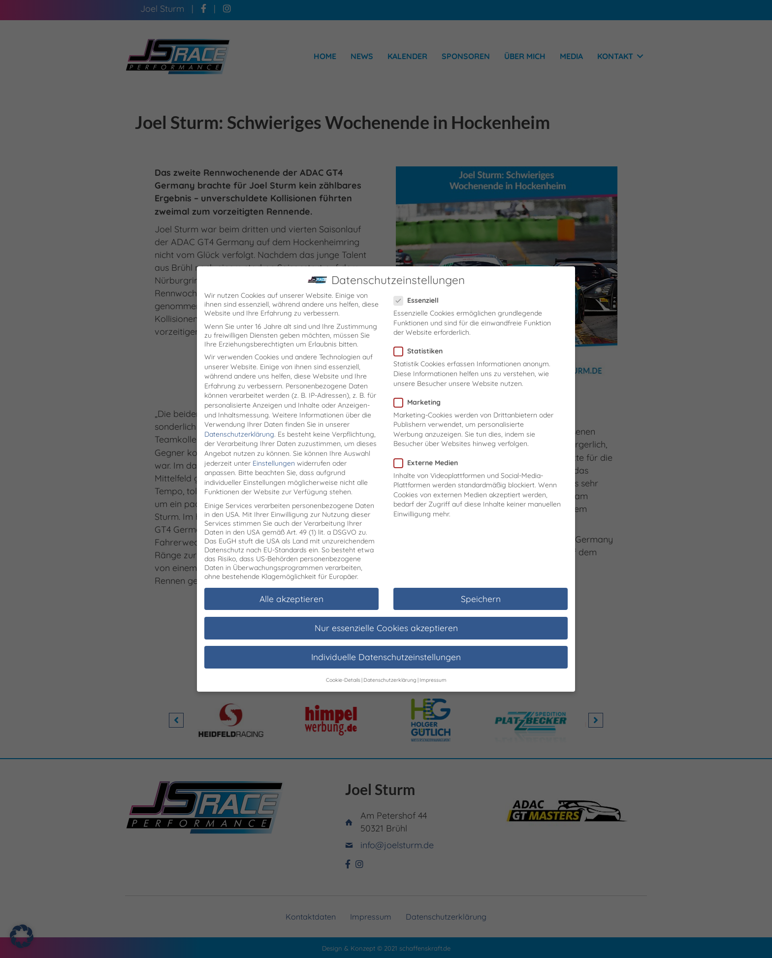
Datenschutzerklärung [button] (390, 667)
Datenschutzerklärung (239, 421)
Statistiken (421, 338)
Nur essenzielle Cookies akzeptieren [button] (386, 615)
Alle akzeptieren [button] (291, 586)
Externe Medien (428, 450)
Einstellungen (274, 451)
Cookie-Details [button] (343, 667)
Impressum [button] (433, 667)
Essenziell (419, 288)
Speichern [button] (481, 586)
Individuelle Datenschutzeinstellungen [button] (386, 644)
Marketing (420, 389)
